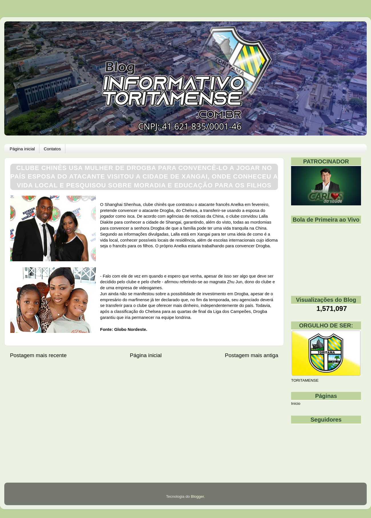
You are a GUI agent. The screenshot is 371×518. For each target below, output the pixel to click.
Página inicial (22, 148)
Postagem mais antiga (251, 355)
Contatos (52, 148)
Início (295, 403)
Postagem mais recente (38, 355)
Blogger (197, 496)
